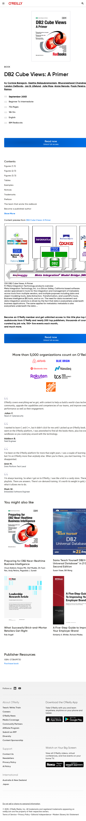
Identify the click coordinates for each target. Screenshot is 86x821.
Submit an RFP (10, 732)
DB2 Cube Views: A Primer (38, 220)
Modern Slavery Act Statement (66, 814)
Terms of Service (10, 814)
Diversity (7, 736)
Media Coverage (11, 719)
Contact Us (8, 754)
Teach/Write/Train (12, 707)
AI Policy (7, 766)
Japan (6, 784)
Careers (6, 711)
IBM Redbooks (16, 122)
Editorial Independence (41, 814)
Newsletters (8, 758)
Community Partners (12, 724)
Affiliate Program (11, 728)
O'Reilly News (9, 715)
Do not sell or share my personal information (21, 804)
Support (7, 748)
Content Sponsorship (13, 740)
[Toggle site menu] (3, 3)
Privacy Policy (9, 762)
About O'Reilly (11, 702)
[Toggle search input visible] (82, 3)
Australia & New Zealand (15, 780)
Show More (9, 213)
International (10, 774)
